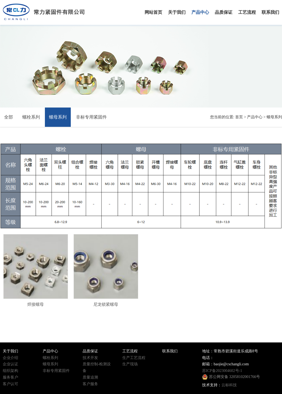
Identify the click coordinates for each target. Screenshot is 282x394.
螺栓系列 (31, 117)
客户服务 (90, 384)
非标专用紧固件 (91, 117)
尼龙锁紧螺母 (105, 304)
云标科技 (229, 385)
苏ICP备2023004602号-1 (222, 371)
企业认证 (10, 364)
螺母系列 (58, 117)
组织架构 (10, 371)
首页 (239, 117)
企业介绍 (10, 358)
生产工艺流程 (133, 358)
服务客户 (10, 377)
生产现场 (130, 364)
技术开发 (90, 358)
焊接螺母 (35, 304)
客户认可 (10, 384)
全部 (8, 117)
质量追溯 (90, 377)
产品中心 (254, 117)
